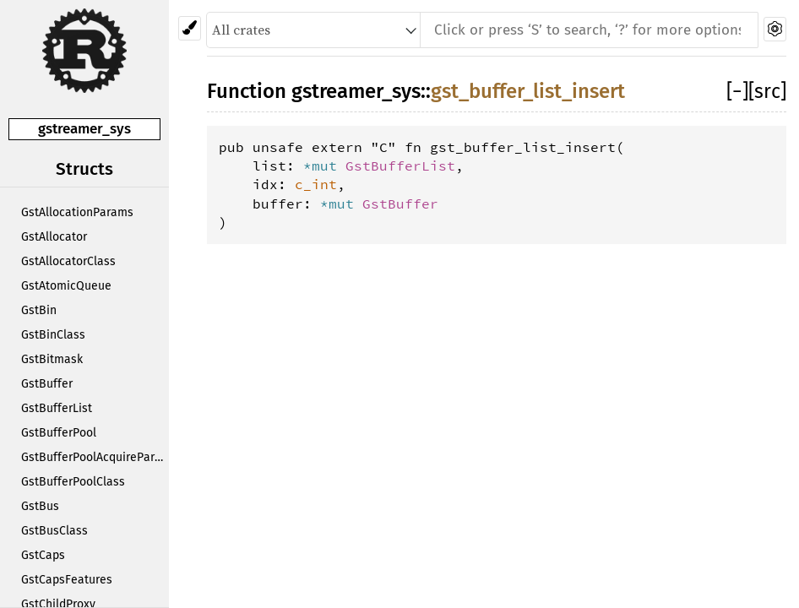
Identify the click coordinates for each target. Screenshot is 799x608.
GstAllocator (54, 237)
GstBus (40, 506)
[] (737, 91)
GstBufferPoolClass (73, 482)
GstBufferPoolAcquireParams (95, 457)
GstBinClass (53, 335)
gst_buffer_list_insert (528, 91)
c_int (316, 184)
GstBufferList (56, 408)
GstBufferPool (58, 433)
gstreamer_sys (84, 129)
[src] (767, 91)
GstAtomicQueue (66, 286)
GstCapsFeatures (66, 580)
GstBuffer (47, 384)
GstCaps (43, 555)
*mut (324, 165)
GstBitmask (52, 359)
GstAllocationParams (77, 212)
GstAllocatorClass (68, 261)
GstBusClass (54, 531)
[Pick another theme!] (189, 28)
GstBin (39, 310)
